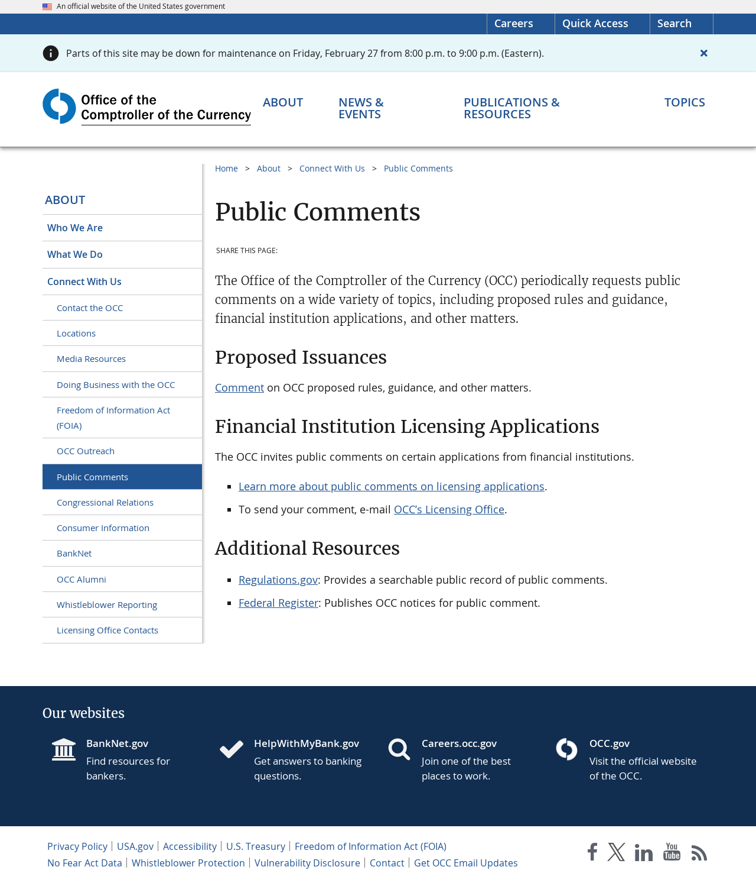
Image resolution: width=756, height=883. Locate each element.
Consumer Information (103, 527)
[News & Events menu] (383, 108)
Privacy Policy (77, 846)
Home (226, 168)
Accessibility (190, 846)
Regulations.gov (278, 580)
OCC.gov (609, 743)
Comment (239, 387)
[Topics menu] (684, 102)
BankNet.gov (117, 743)
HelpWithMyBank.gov (306, 743)
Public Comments (92, 477)
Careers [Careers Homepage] (513, 23)
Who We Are (75, 227)
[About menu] (283, 102)
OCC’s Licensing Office (449, 509)
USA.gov (135, 846)
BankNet (74, 553)
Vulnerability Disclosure (307, 862)
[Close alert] (704, 53)
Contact (387, 862)
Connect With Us (84, 281)
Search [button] (674, 23)
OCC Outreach (86, 451)
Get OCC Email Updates (466, 862)
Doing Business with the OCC (116, 384)
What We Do (75, 254)
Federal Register (278, 603)
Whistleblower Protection (188, 862)
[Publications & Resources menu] (546, 108)
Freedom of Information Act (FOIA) (113, 417)
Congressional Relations (105, 502)
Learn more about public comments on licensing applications (392, 486)
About (65, 200)
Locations (76, 333)
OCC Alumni (81, 579)
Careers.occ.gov (459, 743)
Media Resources (91, 358)
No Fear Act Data (84, 862)
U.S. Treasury (255, 846)
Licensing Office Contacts (107, 630)
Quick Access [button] (595, 23)
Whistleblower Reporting (107, 604)
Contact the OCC (90, 307)
